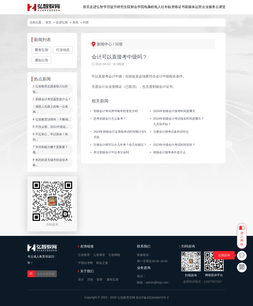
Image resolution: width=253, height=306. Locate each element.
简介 (81, 279)
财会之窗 (102, 263)
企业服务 (208, 7)
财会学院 (137, 7)
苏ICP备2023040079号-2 (152, 297)
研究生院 (123, 7)
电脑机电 (151, 7)
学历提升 (110, 7)
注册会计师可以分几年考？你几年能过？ (120, 144)
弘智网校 (114, 255)
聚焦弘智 (41, 50)
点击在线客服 (46, 273)
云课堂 (220, 7)
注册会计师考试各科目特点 (171, 131)
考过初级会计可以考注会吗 (111, 152)
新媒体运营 (193, 7)
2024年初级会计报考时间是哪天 (174, 111)
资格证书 (178, 7)
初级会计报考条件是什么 (169, 152)
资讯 (75, 22)
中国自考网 (85, 263)
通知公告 (41, 60)
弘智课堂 (99, 255)
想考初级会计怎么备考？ (109, 118)
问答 (86, 22)
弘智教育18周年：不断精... (53, 119)
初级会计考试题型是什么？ (53, 99)
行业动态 (63, 50)
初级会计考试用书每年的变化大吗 (115, 111)
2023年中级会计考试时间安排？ (174, 144)
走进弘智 (96, 7)
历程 (90, 279)
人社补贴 (164, 7)
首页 (86, 7)
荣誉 (100, 279)
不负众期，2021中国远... (51, 126)
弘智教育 (84, 255)
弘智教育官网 (126, 297)
